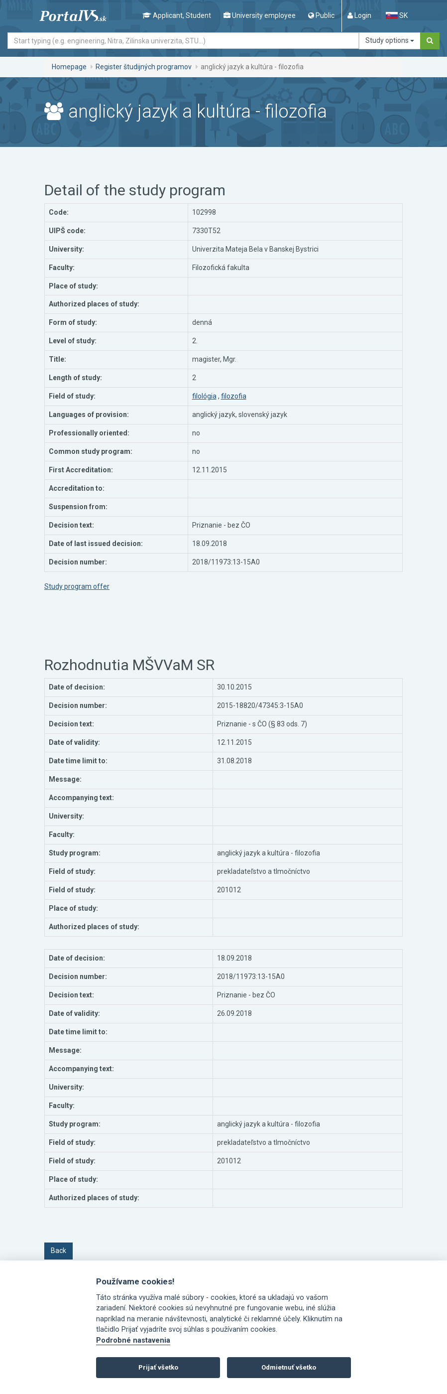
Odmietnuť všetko (288, 1367)
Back (58, 1251)
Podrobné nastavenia (133, 1340)
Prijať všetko (158, 1367)
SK (397, 15)
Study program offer (77, 586)
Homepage (69, 67)
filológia (204, 396)
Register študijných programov (144, 67)
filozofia (233, 396)
